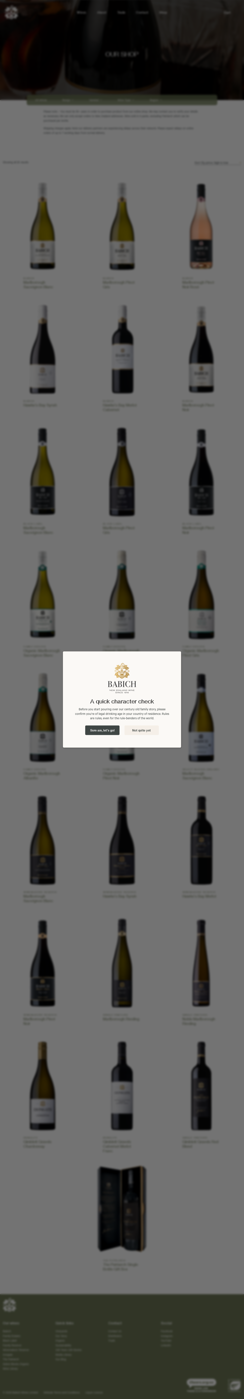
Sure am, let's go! (102, 730)
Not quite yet (141, 730)
